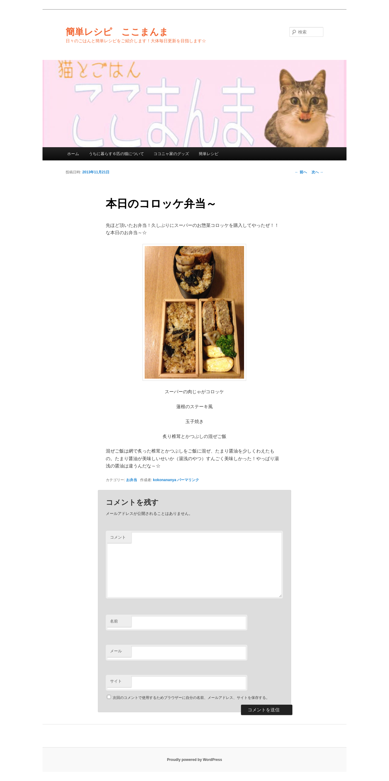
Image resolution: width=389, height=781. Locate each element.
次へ (317, 172)
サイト (116, 681)
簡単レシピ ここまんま (117, 32)
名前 (114, 621)
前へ (301, 172)
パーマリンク (188, 480)
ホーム (73, 153)
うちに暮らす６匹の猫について (116, 153)
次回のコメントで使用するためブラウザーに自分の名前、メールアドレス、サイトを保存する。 (191, 698)
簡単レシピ (209, 153)
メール (116, 651)
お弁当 (131, 480)
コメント (118, 537)
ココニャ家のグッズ (171, 153)
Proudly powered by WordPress (194, 760)
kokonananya (164, 480)
